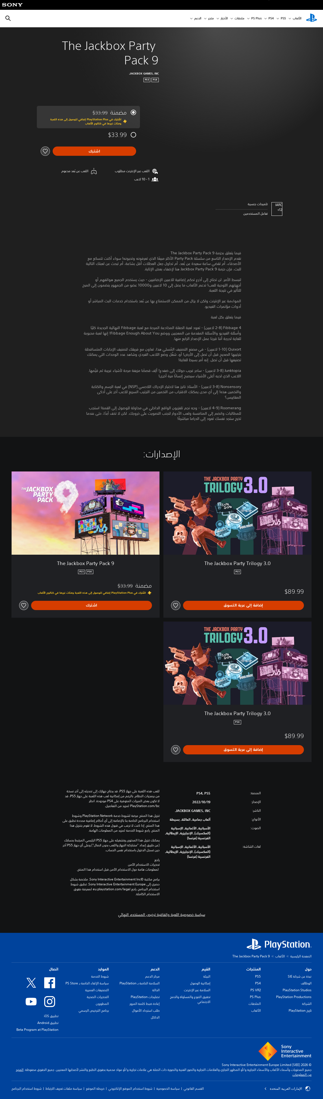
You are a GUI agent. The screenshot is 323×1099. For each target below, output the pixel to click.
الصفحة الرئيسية (301, 956)
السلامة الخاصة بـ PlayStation (139, 983)
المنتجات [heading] (253, 969)
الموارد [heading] (103, 969)
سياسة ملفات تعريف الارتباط (64, 1088)
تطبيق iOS (51, 1016)
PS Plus (256, 19)
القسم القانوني (194, 1088)
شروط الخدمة (100, 976)
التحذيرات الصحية (98, 997)
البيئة (206, 976)
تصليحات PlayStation (145, 997)
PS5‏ (283, 19)
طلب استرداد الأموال (146, 1010)
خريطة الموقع (95, 1088)
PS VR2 (255, 990)
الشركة (307, 1003)
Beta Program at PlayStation (37, 1029)
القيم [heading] (206, 969)
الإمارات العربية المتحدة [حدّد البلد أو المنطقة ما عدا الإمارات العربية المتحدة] (287, 1088)
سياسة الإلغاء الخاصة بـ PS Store (87, 983)
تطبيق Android (47, 1022)
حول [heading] (308, 969)
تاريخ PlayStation (300, 1010)
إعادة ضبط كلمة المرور (145, 1003)
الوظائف (306, 983)
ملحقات (239, 19)
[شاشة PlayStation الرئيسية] (311, 18)
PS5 (258, 976)
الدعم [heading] (155, 969)
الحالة (156, 990)
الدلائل (155, 1017)
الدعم (197, 19)
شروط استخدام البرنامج (26, 1088)
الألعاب (297, 19)
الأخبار (224, 19)
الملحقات (255, 1003)
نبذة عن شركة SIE (300, 976)
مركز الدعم (152, 976)
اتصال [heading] (53, 969)
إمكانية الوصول (200, 983)
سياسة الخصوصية (168, 1088)
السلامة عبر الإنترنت (197, 990)
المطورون (102, 1003)
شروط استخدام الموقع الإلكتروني (130, 1088)
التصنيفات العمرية (97, 990)
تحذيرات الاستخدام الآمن (144, 864)
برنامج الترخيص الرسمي (94, 1010)
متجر (211, 19)
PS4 (271, 19)
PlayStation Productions (294, 997)
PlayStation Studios (297, 990)
